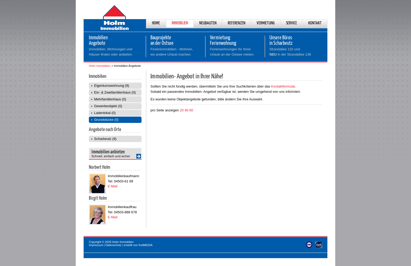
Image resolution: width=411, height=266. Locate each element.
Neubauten (208, 23)
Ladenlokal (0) (105, 113)
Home (156, 23)
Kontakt (315, 23)
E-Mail (112, 186)
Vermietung (266, 23)
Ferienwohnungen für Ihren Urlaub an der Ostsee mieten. (232, 51)
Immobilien (180, 23)
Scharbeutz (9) (105, 139)
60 (191, 110)
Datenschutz (113, 245)
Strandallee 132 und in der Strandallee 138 (290, 51)
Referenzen (236, 23)
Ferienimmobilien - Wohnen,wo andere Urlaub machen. (171, 51)
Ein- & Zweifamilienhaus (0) (115, 92)
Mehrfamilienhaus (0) (110, 99)
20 (181, 110)
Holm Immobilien (99, 65)
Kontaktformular (283, 86)
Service (291, 23)
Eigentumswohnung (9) (111, 86)
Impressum (96, 245)
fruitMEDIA (146, 245)
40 (186, 110)
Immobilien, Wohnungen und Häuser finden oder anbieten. (111, 51)
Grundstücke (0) (106, 120)
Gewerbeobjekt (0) (108, 106)
